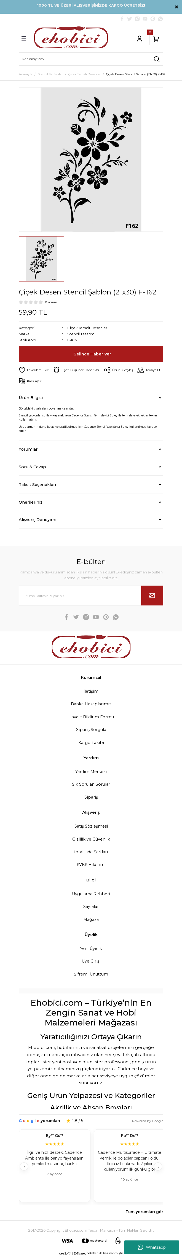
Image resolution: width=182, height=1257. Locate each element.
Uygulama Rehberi (91, 893)
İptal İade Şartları (91, 851)
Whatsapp (152, 1247)
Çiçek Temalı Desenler (87, 328)
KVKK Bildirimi (91, 864)
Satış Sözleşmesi (91, 826)
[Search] (91, 59)
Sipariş (91, 797)
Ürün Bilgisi (31, 397)
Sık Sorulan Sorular (91, 784)
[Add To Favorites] (34, 370)
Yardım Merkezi (91, 771)
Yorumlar (28, 449)
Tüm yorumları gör (144, 1211)
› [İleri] (158, 1167)
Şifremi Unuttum (91, 974)
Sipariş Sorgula (91, 729)
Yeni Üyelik (91, 948)
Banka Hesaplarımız (91, 703)
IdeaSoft (64, 1253)
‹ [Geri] (24, 1167)
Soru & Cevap (32, 466)
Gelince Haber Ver (92, 354)
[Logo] (71, 38)
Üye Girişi (91, 961)
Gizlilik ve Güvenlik (91, 839)
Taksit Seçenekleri (37, 484)
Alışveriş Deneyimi (37, 519)
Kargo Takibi (91, 742)
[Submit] (152, 595)
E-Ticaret (80, 1253)
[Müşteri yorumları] (91, 1166)
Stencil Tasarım (80, 334)
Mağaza (91, 919)
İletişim (91, 691)
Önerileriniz (30, 502)
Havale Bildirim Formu (91, 716)
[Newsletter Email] (91, 595)
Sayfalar (91, 906)
